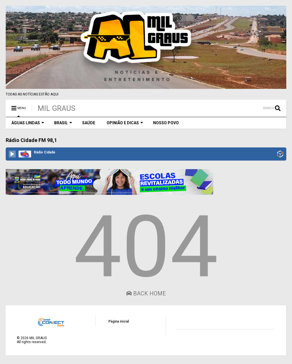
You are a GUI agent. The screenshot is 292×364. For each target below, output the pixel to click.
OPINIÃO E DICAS (125, 123)
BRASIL (63, 123)
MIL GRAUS (56, 108)
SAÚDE (88, 123)
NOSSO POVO (166, 123)
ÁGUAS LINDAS (27, 123)
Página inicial (118, 321)
